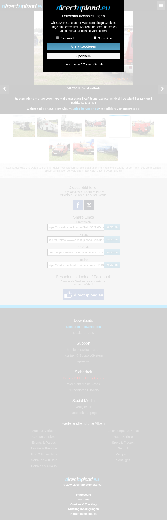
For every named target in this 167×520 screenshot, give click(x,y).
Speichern (83, 56)
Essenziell (67, 38)
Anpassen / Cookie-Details (84, 64)
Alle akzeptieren (83, 46)
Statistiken (105, 38)
